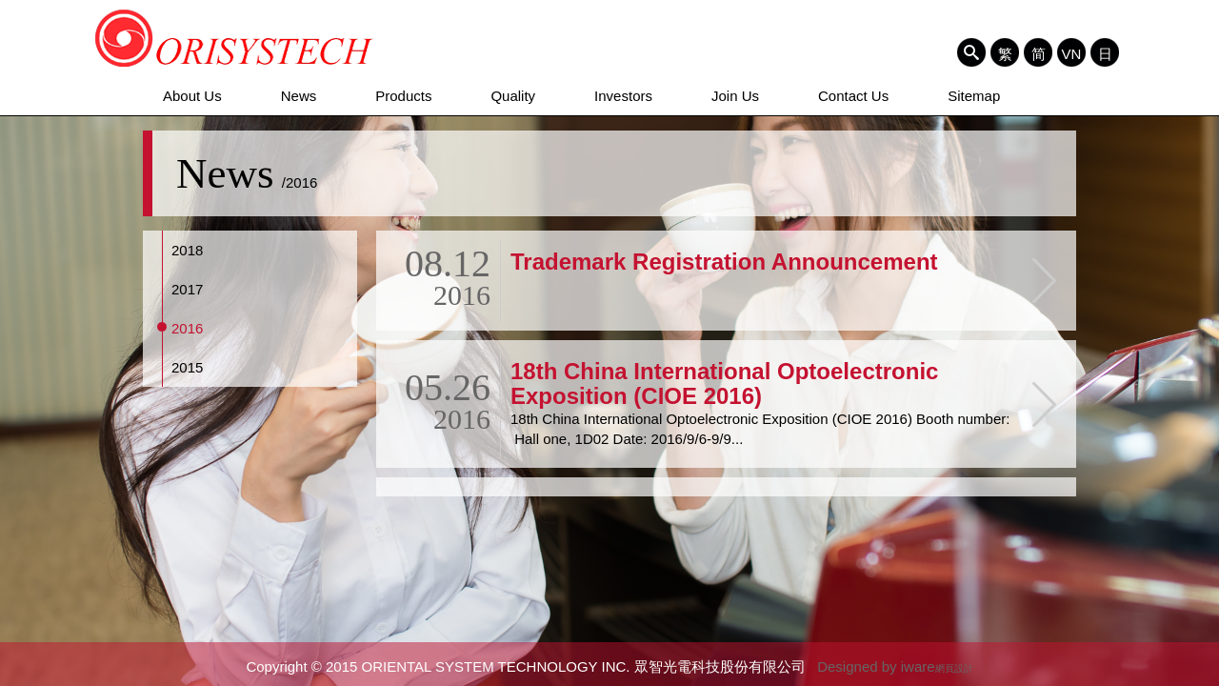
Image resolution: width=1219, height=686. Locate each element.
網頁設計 (954, 668)
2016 (187, 328)
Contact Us (853, 96)
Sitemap (974, 96)
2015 (187, 367)
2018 (187, 250)
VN (1072, 53)
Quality (512, 96)
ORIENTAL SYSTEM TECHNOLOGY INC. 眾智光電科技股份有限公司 (234, 38)
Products (403, 96)
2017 (187, 289)
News (299, 96)
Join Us (735, 96)
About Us (192, 96)
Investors (623, 96)
